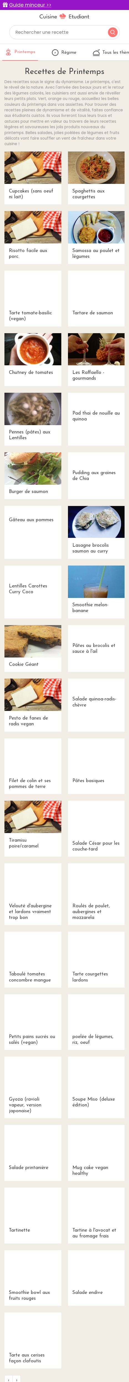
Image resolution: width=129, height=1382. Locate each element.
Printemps (20, 52)
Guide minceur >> (30, 5)
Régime (64, 52)
